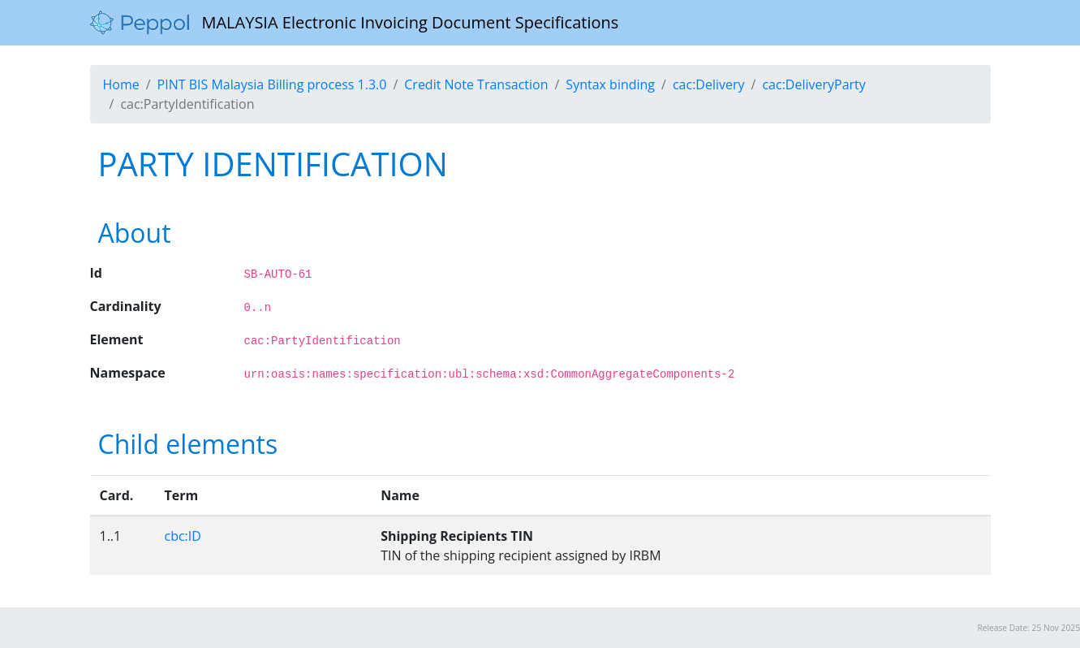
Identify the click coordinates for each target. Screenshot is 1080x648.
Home (121, 84)
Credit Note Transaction (476, 84)
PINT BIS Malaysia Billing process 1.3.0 (272, 84)
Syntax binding (610, 84)
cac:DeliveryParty (813, 84)
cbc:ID (183, 536)
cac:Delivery (709, 84)
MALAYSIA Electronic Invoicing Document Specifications (354, 23)
